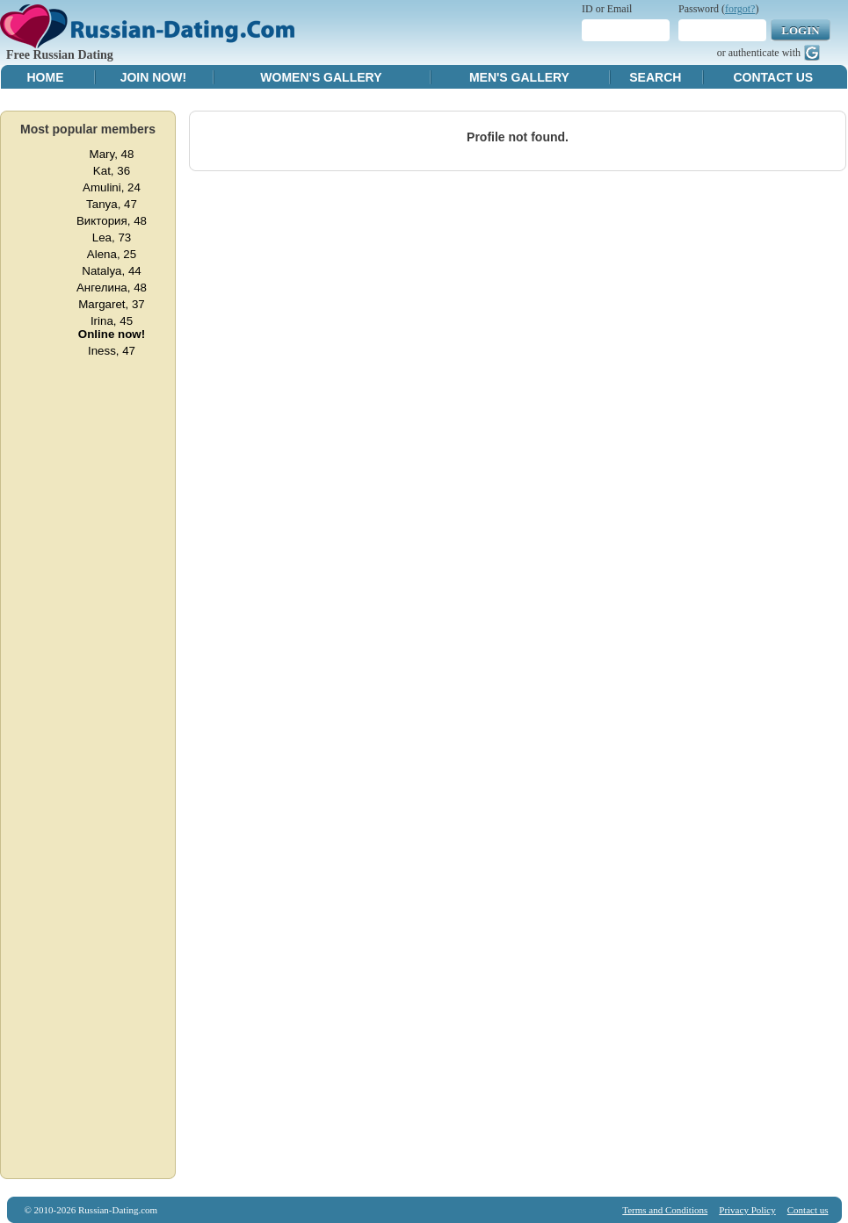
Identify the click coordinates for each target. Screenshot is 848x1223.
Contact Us (773, 77)
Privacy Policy (747, 1210)
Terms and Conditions (664, 1210)
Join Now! (153, 77)
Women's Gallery (320, 77)
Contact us (808, 1210)
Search (655, 77)
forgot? (740, 9)
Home (44, 77)
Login (800, 30)
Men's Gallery (519, 77)
